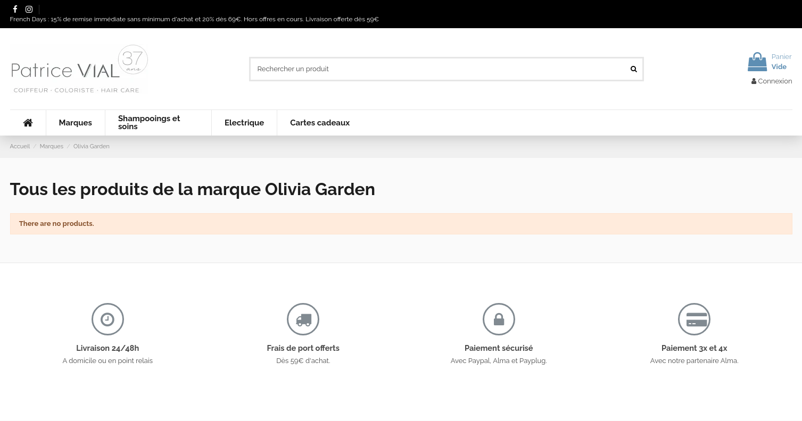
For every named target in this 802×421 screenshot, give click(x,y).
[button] (75, 123)
